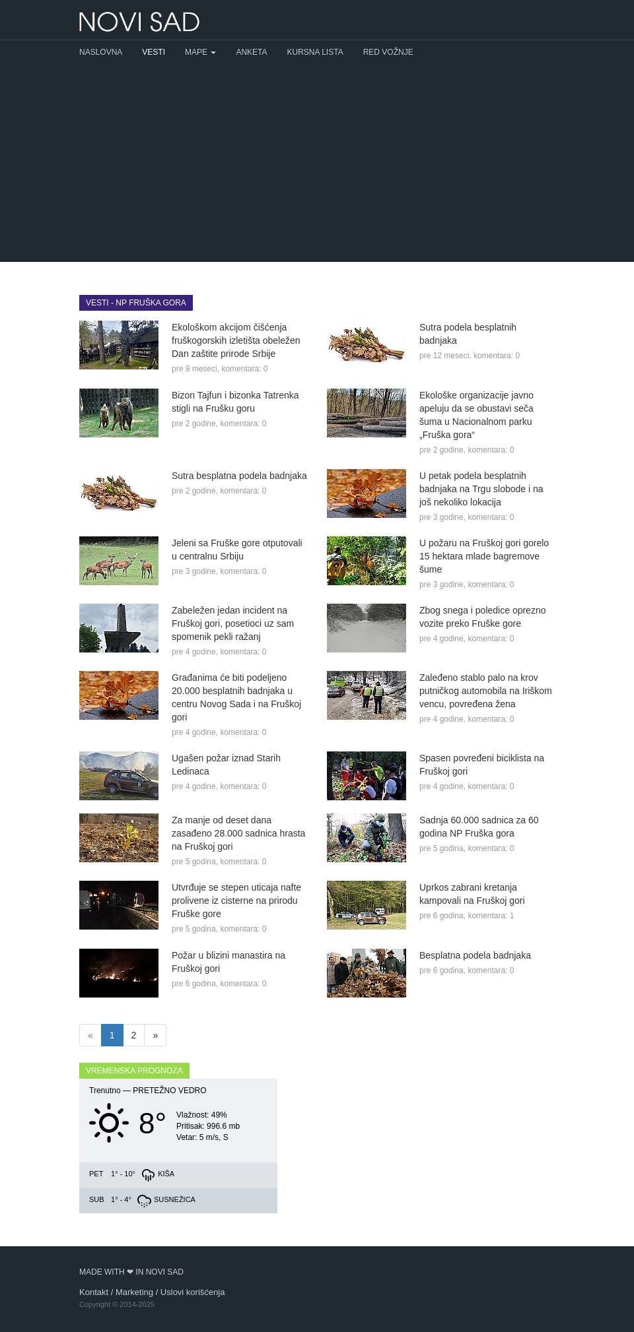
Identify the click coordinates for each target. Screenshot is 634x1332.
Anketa (251, 52)
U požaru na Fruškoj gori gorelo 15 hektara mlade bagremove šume (484, 556)
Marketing (134, 1292)
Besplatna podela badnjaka (475, 955)
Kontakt (93, 1292)
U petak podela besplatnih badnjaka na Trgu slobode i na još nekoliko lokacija (481, 488)
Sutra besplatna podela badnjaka (239, 475)
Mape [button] (200, 52)
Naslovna (100, 52)
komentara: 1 (491, 915)
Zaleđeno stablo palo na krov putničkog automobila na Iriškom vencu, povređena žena (485, 690)
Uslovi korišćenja (192, 1292)
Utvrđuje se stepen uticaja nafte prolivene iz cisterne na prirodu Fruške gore (236, 900)
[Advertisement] (317, 163)
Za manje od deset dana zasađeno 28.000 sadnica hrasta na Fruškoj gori (238, 833)
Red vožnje (388, 52)
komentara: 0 (244, 368)
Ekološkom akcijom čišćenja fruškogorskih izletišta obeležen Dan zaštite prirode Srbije (236, 340)
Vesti (153, 52)
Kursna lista (315, 52)
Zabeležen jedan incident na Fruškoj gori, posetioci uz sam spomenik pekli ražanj (233, 623)
